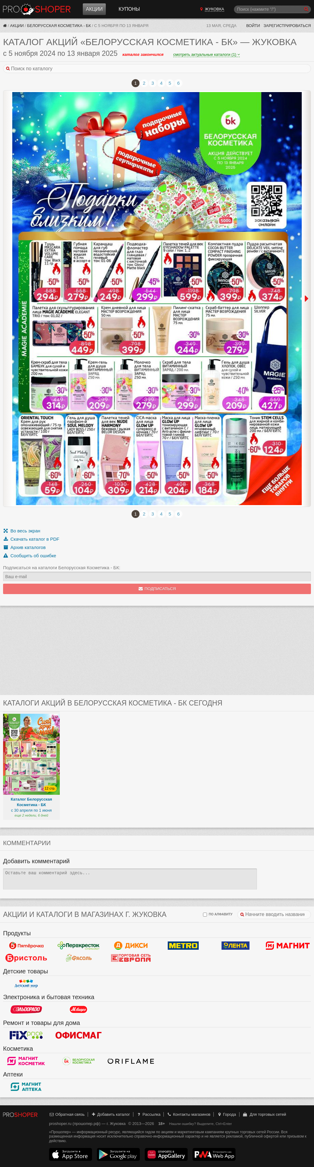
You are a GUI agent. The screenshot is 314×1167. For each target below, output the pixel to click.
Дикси (131, 945)
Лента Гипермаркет (235, 945)
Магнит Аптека (26, 1086)
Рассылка (148, 1114)
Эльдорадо (26, 1009)
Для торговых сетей (264, 1114)
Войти (253, 25)
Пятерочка (26, 945)
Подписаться (157, 588)
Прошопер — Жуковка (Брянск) (37, 9)
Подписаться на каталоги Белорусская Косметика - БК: (61, 567)
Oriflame (131, 1061)
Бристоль (26, 958)
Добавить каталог (110, 1114)
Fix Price (26, 1035)
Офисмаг (78, 1035)
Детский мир (26, 983)
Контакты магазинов (188, 1114)
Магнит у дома (288, 945)
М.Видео (78, 1009)
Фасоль (78, 958)
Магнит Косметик (26, 1061)
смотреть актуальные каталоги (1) (206, 54)
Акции (94, 9)
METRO (183, 945)
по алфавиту (217, 915)
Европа (131, 958)
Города (226, 1114)
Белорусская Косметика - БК (59, 25)
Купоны (129, 9)
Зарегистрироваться (287, 25)
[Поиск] (272, 9)
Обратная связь (67, 1114)
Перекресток (78, 945)
